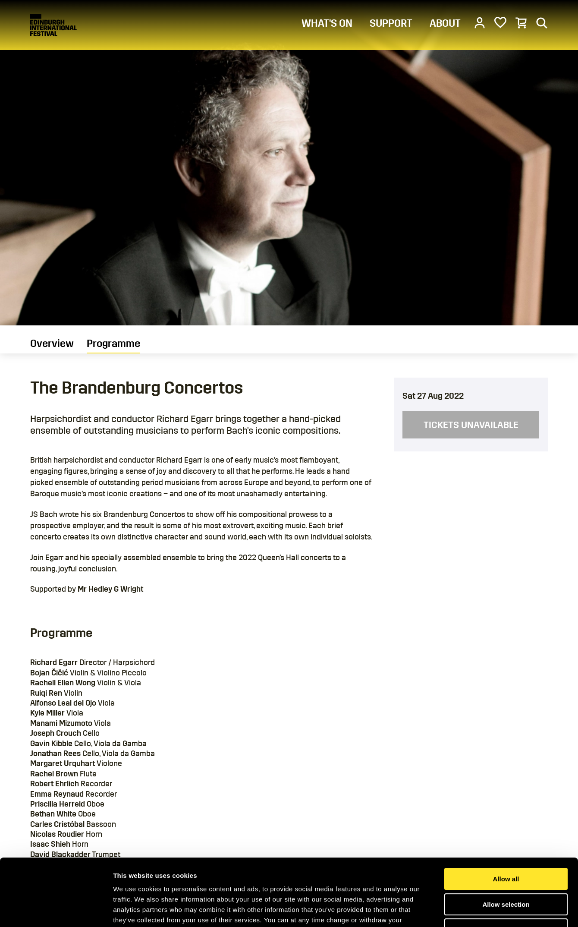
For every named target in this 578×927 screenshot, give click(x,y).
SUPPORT (391, 23)
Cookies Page (189, 873)
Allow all (506, 821)
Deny (506, 872)
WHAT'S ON (327, 23)
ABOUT (445, 23)
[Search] (542, 22)
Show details (453, 910)
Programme (113, 343)
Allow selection (505, 847)
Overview (52, 343)
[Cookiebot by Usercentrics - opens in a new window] (56, 910)
